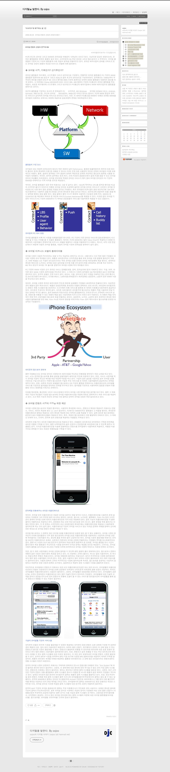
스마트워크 (129, 93)
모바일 (124, 101)
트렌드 (144, 98)
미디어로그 (126, 12)
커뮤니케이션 (136, 98)
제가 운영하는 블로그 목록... (131, 79)
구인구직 (136, 96)
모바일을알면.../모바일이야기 (109, 42)
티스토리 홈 (127, 159)
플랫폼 (124, 91)
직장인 (130, 89)
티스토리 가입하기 (140, 160)
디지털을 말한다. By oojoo (36, 9)
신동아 (141, 96)
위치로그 (136, 12)
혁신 (144, 89)
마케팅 (136, 93)
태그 (118, 12)
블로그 (141, 93)
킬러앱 (144, 91)
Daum (84, 767)
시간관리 (129, 96)
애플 (129, 91)
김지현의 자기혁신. (128, 150)
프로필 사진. (126, 154)
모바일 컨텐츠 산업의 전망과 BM (47, 35)
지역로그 (44, 767)
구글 (129, 101)
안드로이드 (131, 103)
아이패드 (129, 98)
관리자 (56, 767)
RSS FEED (145, 23)
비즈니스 (141, 101)
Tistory (101, 767)
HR (132, 101)
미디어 (137, 103)
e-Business (136, 91)
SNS (123, 93)
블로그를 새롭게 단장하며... (131, 77)
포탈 (123, 89)
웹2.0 (140, 89)
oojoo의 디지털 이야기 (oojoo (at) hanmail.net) (50, 734)
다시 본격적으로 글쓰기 (130, 74)
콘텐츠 (135, 89)
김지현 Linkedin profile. (130, 152)
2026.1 (134, 130)
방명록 (144, 12)
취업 (135, 101)
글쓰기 (61, 767)
